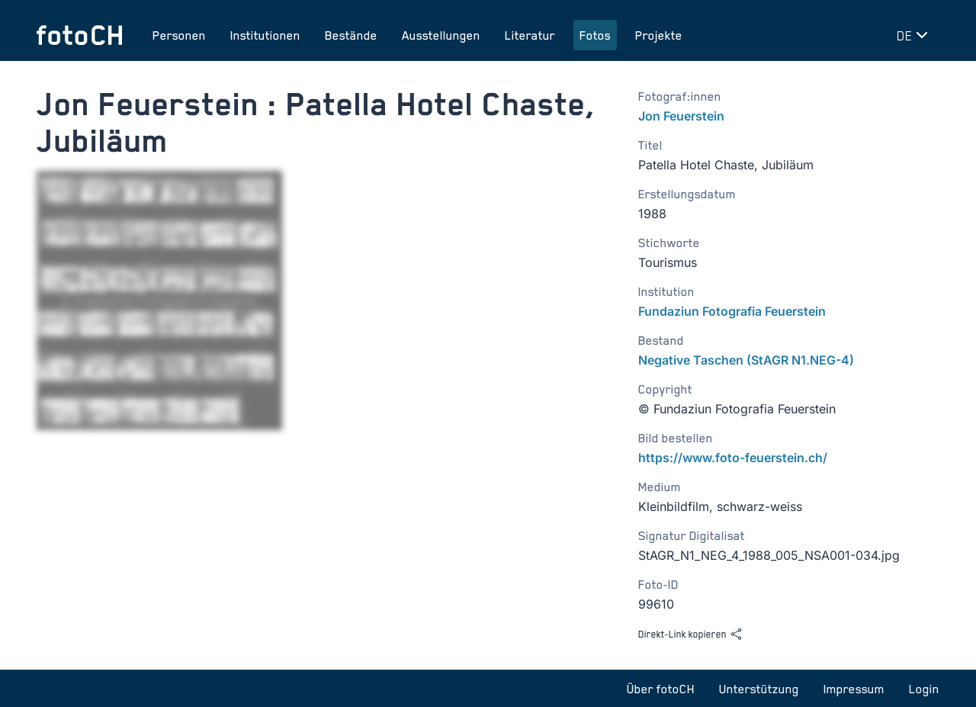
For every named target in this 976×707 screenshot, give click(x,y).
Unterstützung (759, 689)
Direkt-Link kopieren (690, 634)
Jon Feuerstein (681, 116)
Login (924, 689)
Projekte (658, 35)
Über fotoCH (661, 689)
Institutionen (265, 35)
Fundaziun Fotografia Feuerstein (732, 311)
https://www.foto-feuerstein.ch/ (732, 457)
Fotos (595, 35)
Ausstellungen (441, 35)
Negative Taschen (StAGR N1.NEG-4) (746, 360)
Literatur (530, 35)
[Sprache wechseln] (915, 35)
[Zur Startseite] (79, 35)
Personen (179, 35)
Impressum (854, 689)
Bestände (351, 35)
